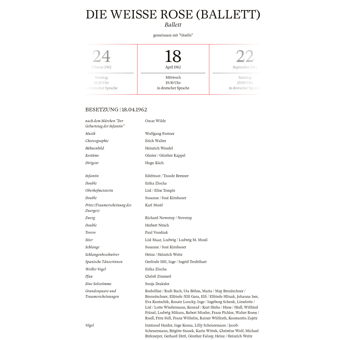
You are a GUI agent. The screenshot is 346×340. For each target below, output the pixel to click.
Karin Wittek (206, 331)
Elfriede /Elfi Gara (184, 296)
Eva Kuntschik (157, 302)
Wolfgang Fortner (159, 133)
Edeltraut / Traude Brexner (167, 176)
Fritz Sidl (163, 318)
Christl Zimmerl (158, 276)
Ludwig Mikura (171, 312)
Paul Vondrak (156, 232)
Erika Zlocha (156, 183)
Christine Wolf (231, 331)
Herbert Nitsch (157, 225)
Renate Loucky (183, 302)
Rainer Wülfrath (213, 318)
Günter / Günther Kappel (165, 155)
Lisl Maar (153, 240)
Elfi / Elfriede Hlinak (218, 296)
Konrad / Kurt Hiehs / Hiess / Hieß (214, 307)
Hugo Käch (154, 163)
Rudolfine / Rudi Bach (163, 291)
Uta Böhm (192, 291)
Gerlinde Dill (156, 262)
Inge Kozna (183, 325)
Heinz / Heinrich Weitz (163, 254)
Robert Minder (198, 312)
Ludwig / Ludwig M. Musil (185, 240)
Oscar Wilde (155, 121)
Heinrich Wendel (159, 148)
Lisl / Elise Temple (160, 190)
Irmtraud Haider (158, 325)
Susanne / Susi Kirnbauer (165, 198)
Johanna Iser (247, 296)
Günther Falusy (200, 336)
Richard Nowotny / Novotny (168, 218)
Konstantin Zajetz (243, 318)
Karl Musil (154, 205)
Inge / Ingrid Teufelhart (187, 262)
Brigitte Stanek (181, 331)
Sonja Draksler (157, 284)
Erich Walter (155, 141)
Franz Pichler (223, 312)
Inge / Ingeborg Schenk (216, 302)
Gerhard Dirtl (175, 336)
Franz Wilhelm (185, 318)
